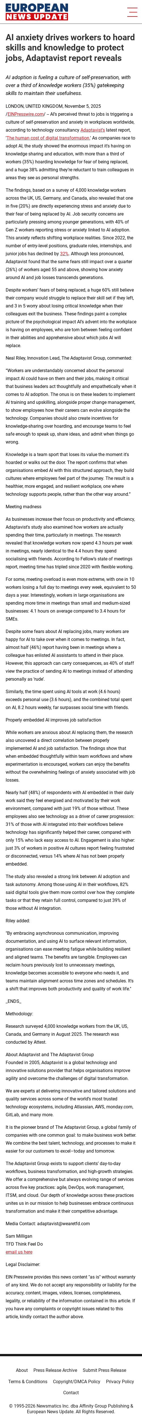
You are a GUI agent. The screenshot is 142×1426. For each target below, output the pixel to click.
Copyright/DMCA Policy (76, 1381)
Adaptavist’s (92, 130)
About (22, 1370)
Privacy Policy (120, 1381)
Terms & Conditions (27, 1381)
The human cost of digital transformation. (48, 138)
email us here (19, 1252)
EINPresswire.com (26, 114)
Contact (71, 1392)
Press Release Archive (55, 1370)
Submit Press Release (104, 1370)
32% (64, 253)
